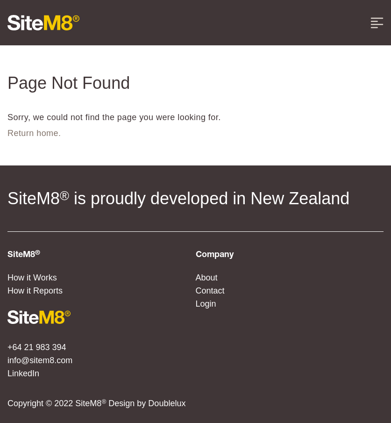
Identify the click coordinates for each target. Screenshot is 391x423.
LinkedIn (23, 373)
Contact (210, 290)
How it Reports (35, 290)
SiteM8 (23, 255)
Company (215, 255)
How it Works (32, 277)
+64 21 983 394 (36, 347)
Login (206, 303)
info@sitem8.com (39, 360)
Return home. (34, 133)
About (207, 277)
